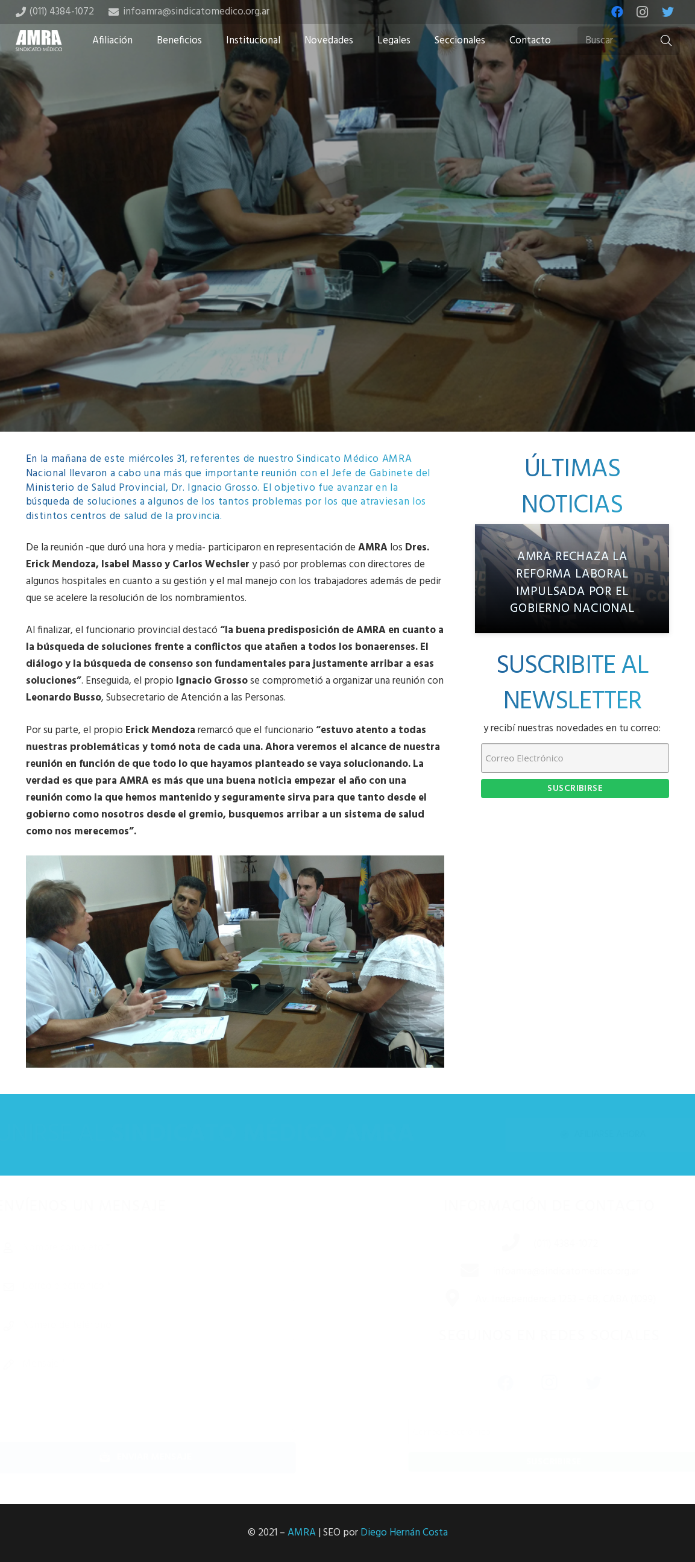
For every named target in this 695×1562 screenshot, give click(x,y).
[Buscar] (628, 41)
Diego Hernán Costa (404, 1533)
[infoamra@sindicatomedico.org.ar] (455, 1272)
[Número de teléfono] (166, 1325)
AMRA (302, 1533)
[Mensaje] (166, 1391)
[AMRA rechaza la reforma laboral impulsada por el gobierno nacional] (572, 578)
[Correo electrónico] (166, 1286)
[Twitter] (668, 12)
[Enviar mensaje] (166, 1457)
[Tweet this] (348, 336)
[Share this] (309, 336)
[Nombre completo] (166, 1247)
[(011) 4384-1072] (496, 1244)
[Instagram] (643, 12)
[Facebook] (617, 12)
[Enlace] (39, 40)
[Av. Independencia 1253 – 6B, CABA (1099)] (438, 1300)
